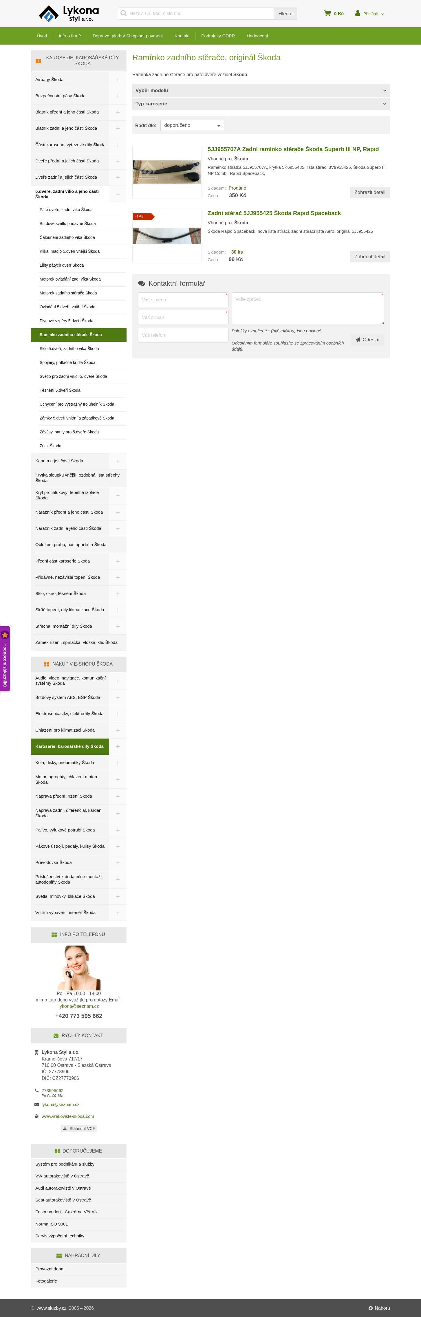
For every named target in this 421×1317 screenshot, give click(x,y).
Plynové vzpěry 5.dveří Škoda (66, 320)
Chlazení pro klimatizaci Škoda (65, 730)
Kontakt (187, 35)
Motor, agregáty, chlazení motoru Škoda (66, 779)
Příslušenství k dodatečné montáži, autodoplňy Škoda (69, 879)
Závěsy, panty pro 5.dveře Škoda (69, 432)
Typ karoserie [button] (151, 104)
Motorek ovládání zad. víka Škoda (70, 279)
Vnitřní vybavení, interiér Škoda (65, 912)
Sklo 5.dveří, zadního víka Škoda (69, 348)
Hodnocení (265, 35)
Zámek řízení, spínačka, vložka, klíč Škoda (76, 642)
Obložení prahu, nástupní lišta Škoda (71, 544)
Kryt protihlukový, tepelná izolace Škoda (67, 495)
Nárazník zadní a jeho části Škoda (68, 528)
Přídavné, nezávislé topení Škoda (67, 577)
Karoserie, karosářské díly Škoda (69, 746)
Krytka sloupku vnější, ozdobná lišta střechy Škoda (77, 477)
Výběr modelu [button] (152, 90)
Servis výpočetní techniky (59, 1235)
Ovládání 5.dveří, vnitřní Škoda (67, 307)
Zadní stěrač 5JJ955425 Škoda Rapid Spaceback (274, 213)
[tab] (261, 90)
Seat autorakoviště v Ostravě (63, 1199)
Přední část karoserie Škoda (62, 560)
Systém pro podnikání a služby (64, 1164)
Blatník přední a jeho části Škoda (67, 111)
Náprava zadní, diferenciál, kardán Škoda (68, 813)
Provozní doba (49, 1268)
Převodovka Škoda (53, 862)
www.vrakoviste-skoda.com (68, 1116)
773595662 (52, 1090)
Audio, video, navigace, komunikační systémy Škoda (70, 680)
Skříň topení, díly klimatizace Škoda (69, 609)
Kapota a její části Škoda (59, 460)
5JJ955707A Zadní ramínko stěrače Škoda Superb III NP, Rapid (293, 149)
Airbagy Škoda (49, 79)
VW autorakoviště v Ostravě (62, 1175)
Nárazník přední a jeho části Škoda (69, 512)
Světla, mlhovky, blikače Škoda (65, 896)
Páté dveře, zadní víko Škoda (66, 209)
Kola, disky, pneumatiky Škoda (64, 762)
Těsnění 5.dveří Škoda (60, 390)
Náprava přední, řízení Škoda (63, 796)
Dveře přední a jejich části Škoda (67, 160)
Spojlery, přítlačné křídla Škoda (68, 362)
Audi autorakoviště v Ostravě (63, 1188)
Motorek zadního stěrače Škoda (68, 293)
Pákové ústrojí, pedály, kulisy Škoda (70, 846)
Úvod (42, 35)
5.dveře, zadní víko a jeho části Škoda (67, 194)
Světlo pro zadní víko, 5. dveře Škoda (73, 376)
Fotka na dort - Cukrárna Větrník (66, 1211)
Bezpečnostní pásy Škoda (60, 95)
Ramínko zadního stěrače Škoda (71, 334)
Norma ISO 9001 (51, 1223)
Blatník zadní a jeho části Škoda (66, 128)
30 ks (237, 252)
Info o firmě (71, 35)
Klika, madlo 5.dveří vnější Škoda (70, 251)
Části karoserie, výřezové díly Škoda (70, 144)
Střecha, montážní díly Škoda (63, 626)
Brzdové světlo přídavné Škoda (68, 223)
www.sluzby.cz (52, 1308)
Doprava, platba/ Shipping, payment (131, 35)
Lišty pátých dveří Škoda (62, 265)
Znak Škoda (50, 446)
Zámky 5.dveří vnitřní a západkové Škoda (77, 418)
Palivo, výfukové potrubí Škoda (65, 829)
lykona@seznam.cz (79, 1006)
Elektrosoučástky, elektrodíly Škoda (69, 713)
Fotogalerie (46, 1280)
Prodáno (237, 188)
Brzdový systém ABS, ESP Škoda (67, 697)
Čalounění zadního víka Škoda (67, 237)
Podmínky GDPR (224, 35)
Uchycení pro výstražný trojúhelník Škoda (77, 404)
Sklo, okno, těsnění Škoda (60, 593)
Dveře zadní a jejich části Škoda (66, 177)
